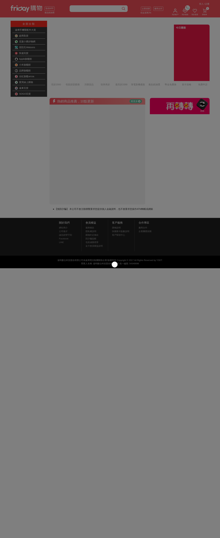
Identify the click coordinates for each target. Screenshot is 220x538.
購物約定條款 (92, 216)
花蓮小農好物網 (25, 41)
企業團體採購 (145, 212)
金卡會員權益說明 (94, 227)
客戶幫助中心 (118, 216)
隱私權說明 (91, 212)
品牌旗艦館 (23, 70)
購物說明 (116, 208)
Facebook (63, 219)
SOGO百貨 (23, 93)
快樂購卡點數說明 (120, 212)
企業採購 (146, 8)
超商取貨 (22, 35)
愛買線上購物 (24, 82)
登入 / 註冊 (204, 4)
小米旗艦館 (23, 64)
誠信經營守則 (65, 216)
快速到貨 (22, 53)
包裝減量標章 (92, 223)
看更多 (135, 82)
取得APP (50, 8)
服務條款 (90, 208)
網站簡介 (63, 208)
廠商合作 (158, 8)
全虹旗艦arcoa (24, 76)
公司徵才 (63, 212)
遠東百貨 (22, 88)
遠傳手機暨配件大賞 (25, 30)
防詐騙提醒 (91, 219)
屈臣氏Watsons (25, 47)
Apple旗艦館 (23, 59)
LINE (61, 223)
